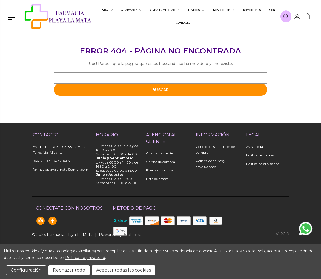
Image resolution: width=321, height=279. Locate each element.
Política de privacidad (262, 164)
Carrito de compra (160, 162)
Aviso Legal (255, 147)
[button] (12, 15)
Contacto (183, 22)
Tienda (105, 10)
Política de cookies (260, 155)
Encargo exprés (222, 10)
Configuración (26, 270)
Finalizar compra (159, 170)
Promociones (251, 10)
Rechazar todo (69, 270)
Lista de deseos (157, 179)
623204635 (62, 161)
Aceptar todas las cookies (123, 270)
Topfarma (132, 234)
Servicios (195, 10)
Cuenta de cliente (159, 153)
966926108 (41, 161)
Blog (271, 10)
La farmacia (131, 10)
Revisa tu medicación (164, 10)
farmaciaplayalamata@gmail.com (60, 169)
